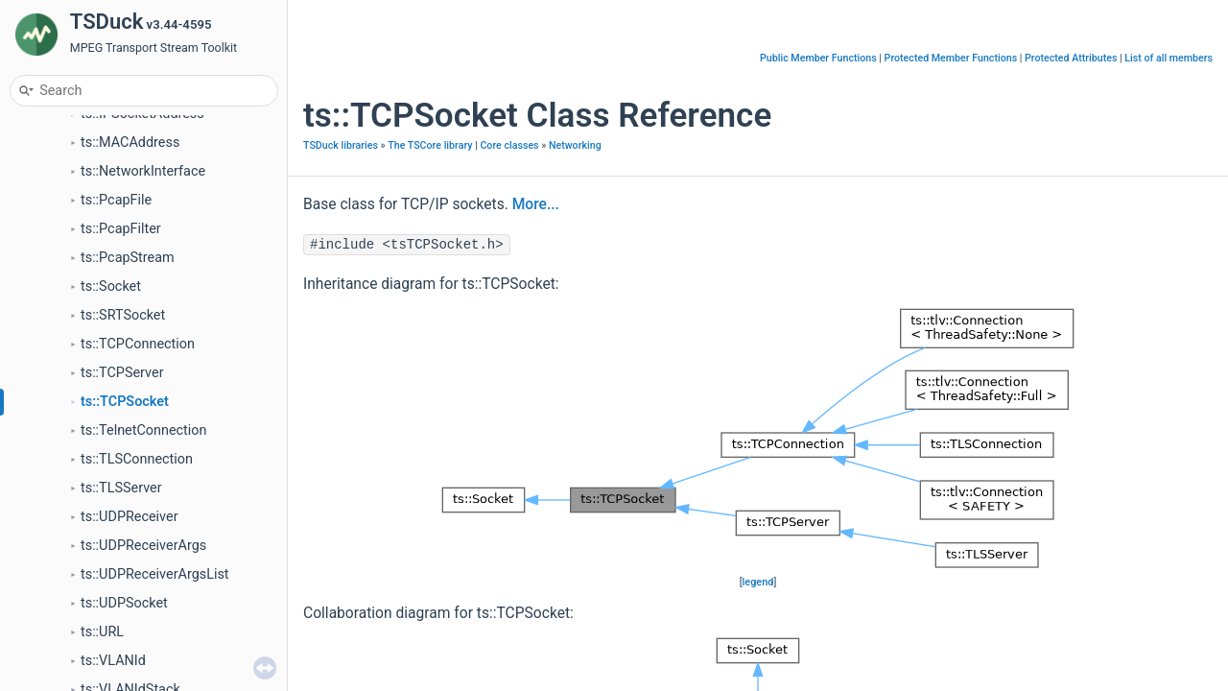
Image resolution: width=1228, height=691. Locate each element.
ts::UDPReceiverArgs (143, 545)
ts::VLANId (113, 661)
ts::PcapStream (128, 258)
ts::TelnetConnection (143, 430)
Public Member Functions (818, 58)
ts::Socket (111, 286)
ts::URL (102, 632)
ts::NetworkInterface (143, 171)
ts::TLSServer (121, 488)
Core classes (509, 145)
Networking (575, 145)
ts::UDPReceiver (129, 517)
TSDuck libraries (340, 145)
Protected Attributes (1071, 58)
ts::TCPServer (122, 373)
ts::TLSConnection (137, 459)
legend (758, 582)
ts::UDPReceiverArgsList (155, 574)
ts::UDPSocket (124, 603)
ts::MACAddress (130, 142)
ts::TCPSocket (125, 401)
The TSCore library (430, 145)
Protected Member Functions (951, 58)
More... (535, 204)
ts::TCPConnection (138, 344)
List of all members (1168, 58)
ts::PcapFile (116, 200)
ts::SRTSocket (123, 315)
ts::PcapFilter (121, 229)
